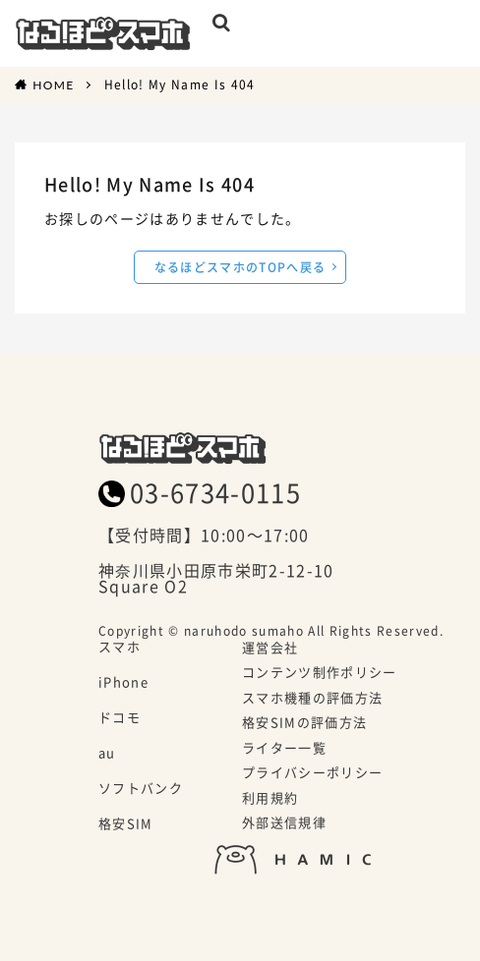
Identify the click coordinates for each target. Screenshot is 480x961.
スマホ (119, 647)
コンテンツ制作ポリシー (319, 673)
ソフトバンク (140, 789)
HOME (53, 84)
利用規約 (270, 799)
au (107, 754)
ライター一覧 (284, 749)
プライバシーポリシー (312, 773)
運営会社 (270, 648)
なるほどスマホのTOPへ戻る (240, 266)
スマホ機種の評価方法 (312, 699)
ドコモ (119, 718)
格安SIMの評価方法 (304, 723)
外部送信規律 (284, 823)
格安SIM (125, 824)
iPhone (123, 683)
